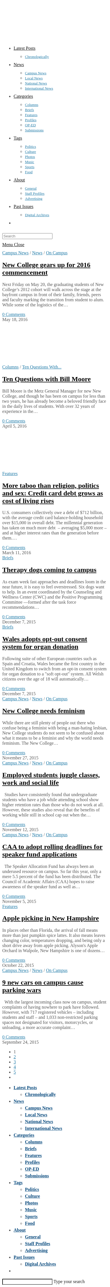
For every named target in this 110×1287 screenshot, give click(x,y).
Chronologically (40, 1094)
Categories (24, 1135)
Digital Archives (40, 1264)
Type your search (69, 1281)
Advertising (36, 1250)
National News (39, 1121)
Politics (32, 1189)
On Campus (56, 252)
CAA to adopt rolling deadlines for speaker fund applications (52, 850)
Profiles (32, 1162)
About (20, 1230)
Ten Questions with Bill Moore (46, 379)
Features (10, 473)
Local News (36, 1114)
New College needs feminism (43, 710)
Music (31, 1209)
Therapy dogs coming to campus (49, 569)
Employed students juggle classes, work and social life (51, 778)
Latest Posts (25, 1087)
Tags (18, 1182)
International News (43, 1128)
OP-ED (32, 1169)
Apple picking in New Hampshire (50, 918)
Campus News (15, 252)
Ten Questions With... (42, 367)
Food (30, 1223)
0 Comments (13, 314)
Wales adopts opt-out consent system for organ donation (44, 642)
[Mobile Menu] (13, 244)
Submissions (37, 1175)
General (33, 1236)
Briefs (7, 557)
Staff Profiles (37, 1243)
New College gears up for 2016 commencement (46, 268)
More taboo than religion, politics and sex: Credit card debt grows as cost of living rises (52, 493)
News (37, 252)
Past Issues (24, 1257)
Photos (31, 1203)
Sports (31, 1216)
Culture (32, 1196)
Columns (10, 367)
